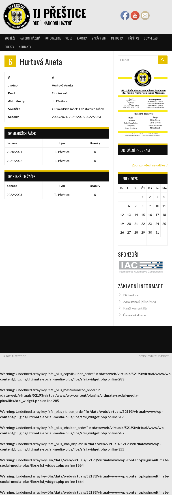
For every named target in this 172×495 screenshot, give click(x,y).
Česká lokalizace (134, 313)
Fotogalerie (53, 38)
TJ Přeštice (59, 13)
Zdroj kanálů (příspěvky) (139, 300)
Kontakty (25, 46)
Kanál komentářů (135, 306)
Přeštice (133, 38)
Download (151, 38)
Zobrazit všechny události (150, 165)
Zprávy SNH (99, 38)
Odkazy (9, 46)
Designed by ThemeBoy (154, 354)
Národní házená (30, 38)
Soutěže (9, 38)
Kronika (82, 38)
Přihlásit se (131, 293)
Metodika (117, 38)
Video (69, 38)
